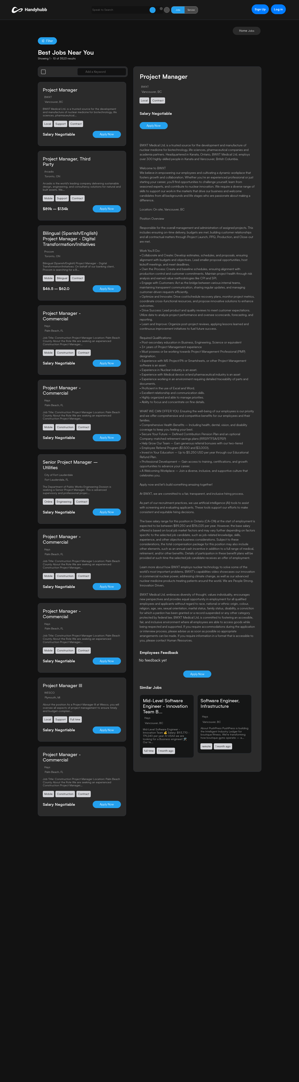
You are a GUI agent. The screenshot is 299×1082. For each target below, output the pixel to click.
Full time (75, 720)
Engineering (64, 502)
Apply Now (106, 134)
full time (149, 751)
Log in (275, 9)
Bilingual (62, 278)
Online (48, 502)
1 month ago (166, 751)
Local (47, 124)
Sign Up (257, 9)
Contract (76, 124)
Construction (65, 353)
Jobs (170, 9)
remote (206, 746)
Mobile (48, 198)
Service (182, 9)
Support (61, 124)
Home (243, 31)
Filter (47, 41)
